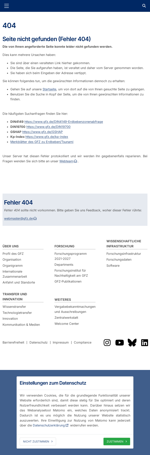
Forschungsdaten (118, 259)
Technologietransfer (17, 313)
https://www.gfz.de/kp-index (46, 137)
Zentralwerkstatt (66, 317)
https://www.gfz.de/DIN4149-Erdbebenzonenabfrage (63, 122)
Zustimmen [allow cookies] (115, 441)
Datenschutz (38, 342)
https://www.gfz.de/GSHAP (42, 132)
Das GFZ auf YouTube (119, 342)
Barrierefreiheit (13, 342)
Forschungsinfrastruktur (123, 254)
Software (113, 265)
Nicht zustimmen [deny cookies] (36, 441)
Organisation (12, 259)
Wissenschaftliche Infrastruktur (123, 243)
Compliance (82, 342)
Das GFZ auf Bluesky (132, 342)
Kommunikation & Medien (21, 325)
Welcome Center (66, 324)
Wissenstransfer (14, 307)
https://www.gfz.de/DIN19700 (48, 127)
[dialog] (75, 412)
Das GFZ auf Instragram (107, 342)
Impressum (61, 342)
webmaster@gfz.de (18, 218)
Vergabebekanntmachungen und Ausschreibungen (75, 309)
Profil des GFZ (13, 254)
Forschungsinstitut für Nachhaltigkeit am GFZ (71, 272)
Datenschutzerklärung (49, 425)
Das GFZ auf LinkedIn (144, 342)
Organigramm (13, 265)
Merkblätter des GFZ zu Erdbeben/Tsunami (41, 142)
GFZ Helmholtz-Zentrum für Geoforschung (75, 6)
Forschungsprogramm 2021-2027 (70, 256)
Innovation (10, 318)
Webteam (66, 161)
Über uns (11, 246)
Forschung (64, 246)
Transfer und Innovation (15, 296)
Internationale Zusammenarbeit (15, 273)
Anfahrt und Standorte (19, 282)
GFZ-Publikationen (67, 281)
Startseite (49, 89)
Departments (63, 265)
